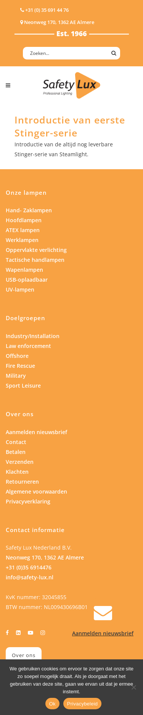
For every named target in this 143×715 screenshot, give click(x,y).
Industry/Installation (32, 336)
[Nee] (133, 687)
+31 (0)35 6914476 (28, 567)
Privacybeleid (82, 704)
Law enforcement (28, 345)
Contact (16, 442)
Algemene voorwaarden (36, 491)
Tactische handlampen (35, 259)
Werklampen (22, 240)
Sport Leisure (23, 385)
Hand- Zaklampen (29, 210)
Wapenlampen (24, 269)
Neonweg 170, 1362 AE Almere (45, 557)
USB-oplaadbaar (27, 279)
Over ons (23, 655)
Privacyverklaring (28, 501)
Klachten (17, 471)
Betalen (16, 451)
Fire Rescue (20, 365)
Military (16, 375)
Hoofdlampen (24, 220)
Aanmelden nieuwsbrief (36, 432)
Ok (52, 704)
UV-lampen (20, 289)
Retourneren (22, 481)
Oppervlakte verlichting (36, 249)
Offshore (17, 355)
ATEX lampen (23, 230)
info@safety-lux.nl (29, 577)
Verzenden (20, 461)
